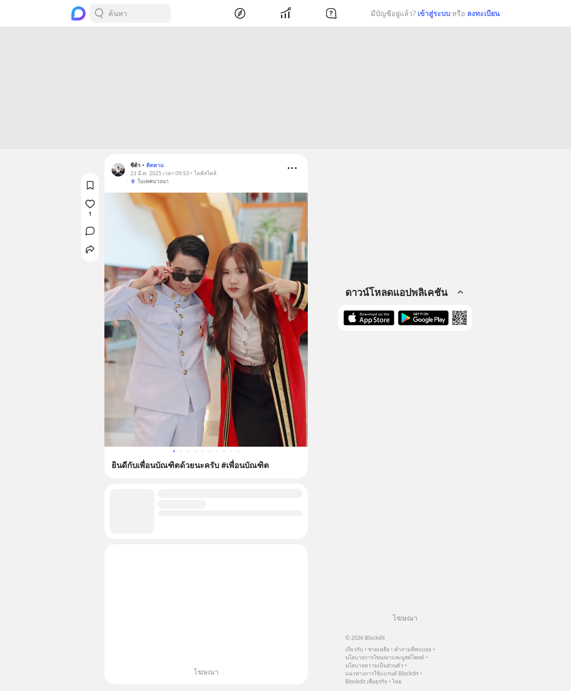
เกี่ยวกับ (354, 649)
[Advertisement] (285, 89)
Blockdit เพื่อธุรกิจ (366, 681)
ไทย (396, 681)
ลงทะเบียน (483, 13)
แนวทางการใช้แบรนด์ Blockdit (381, 673)
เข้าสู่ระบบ (434, 13)
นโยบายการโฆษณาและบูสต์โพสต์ (384, 657)
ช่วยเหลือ (378, 649)
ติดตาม (155, 166)
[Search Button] (99, 13)
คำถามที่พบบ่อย (412, 649)
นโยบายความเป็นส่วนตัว (374, 665)
